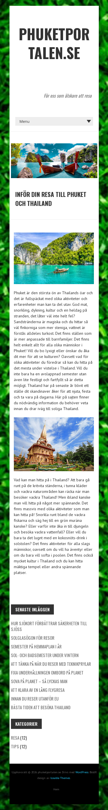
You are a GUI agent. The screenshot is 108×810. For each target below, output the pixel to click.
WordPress (81, 772)
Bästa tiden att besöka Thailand (41, 707)
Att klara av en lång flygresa (38, 690)
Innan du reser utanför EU (34, 698)
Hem (56, 789)
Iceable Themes (60, 778)
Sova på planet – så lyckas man (39, 681)
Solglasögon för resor (32, 638)
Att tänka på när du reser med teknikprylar (51, 664)
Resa (15, 737)
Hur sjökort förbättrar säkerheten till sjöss (49, 626)
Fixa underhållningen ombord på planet (47, 672)
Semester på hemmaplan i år (36, 646)
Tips (15, 746)
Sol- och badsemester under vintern (45, 655)
